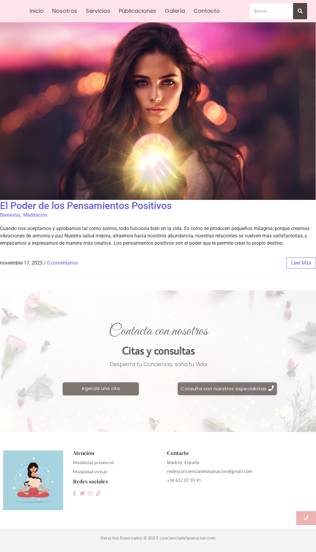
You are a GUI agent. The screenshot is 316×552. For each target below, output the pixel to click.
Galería (175, 11)
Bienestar (10, 215)
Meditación (35, 215)
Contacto (207, 11)
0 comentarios (62, 263)
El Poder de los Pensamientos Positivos (86, 205)
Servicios (98, 11)
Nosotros (64, 11)
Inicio (37, 11)
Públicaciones (137, 11)
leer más (301, 263)
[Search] (271, 11)
